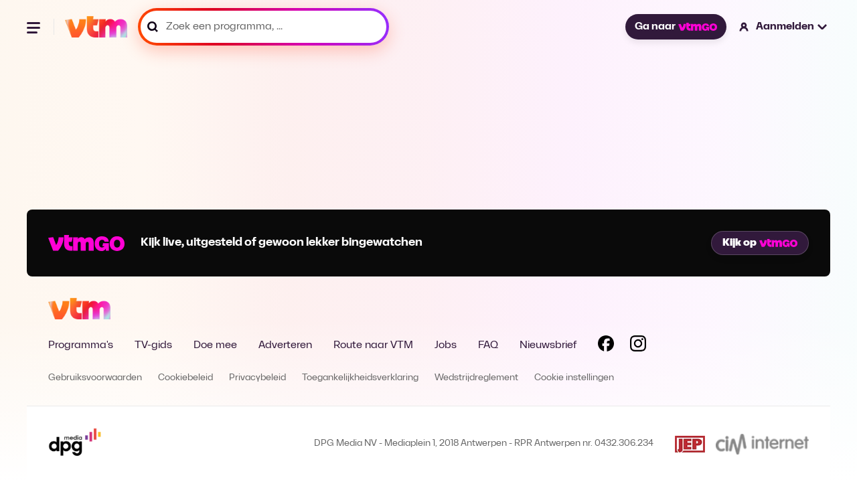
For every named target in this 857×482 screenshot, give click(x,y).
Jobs (446, 345)
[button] (783, 27)
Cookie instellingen (574, 378)
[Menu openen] (35, 27)
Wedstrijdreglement (476, 378)
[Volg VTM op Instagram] (638, 346)
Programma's (80, 345)
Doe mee (215, 345)
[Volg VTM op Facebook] (606, 346)
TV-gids (153, 345)
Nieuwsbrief (548, 345)
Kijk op (759, 243)
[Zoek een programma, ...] (263, 27)
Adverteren (285, 345)
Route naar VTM (373, 345)
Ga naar (675, 26)
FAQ (488, 345)
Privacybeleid (257, 378)
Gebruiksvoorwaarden (95, 378)
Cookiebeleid (185, 378)
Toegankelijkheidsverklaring (360, 378)
